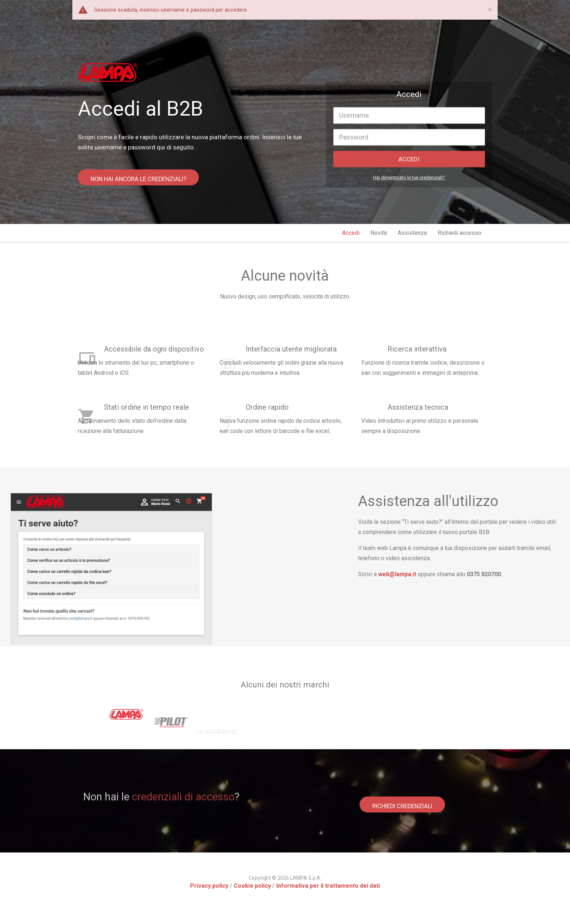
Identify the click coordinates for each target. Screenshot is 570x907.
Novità (378, 232)
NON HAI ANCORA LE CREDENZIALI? (140, 182)
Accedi (351, 232)
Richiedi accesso (459, 232)
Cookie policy (252, 883)
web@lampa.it (503, 574)
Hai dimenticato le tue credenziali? (409, 182)
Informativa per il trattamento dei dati (328, 883)
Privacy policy (209, 883)
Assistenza (412, 232)
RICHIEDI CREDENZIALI (404, 802)
